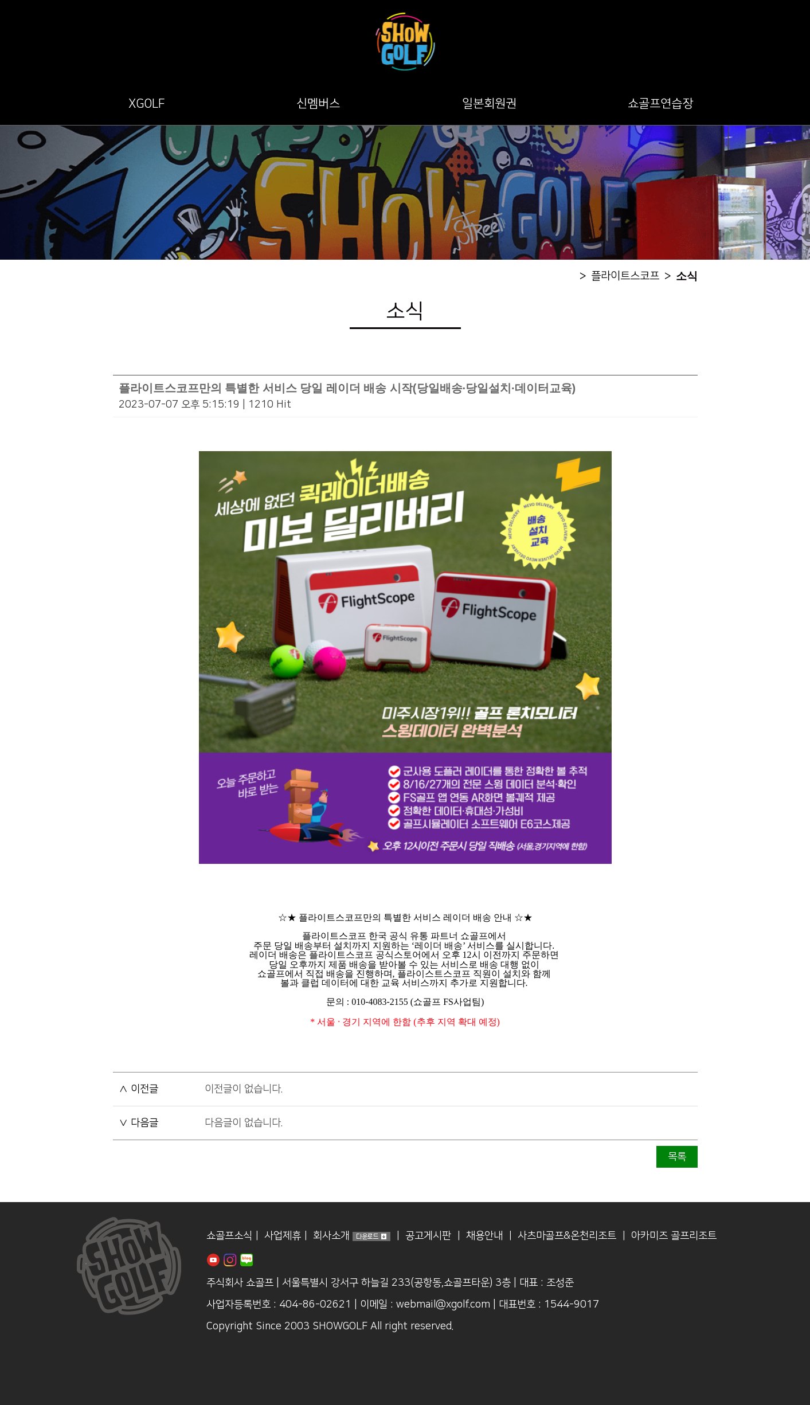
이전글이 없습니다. (244, 1089)
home (566, 276)
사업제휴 (282, 1236)
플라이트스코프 (625, 276)
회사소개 (331, 1236)
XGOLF (146, 103)
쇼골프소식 (229, 1236)
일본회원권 (489, 103)
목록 (677, 1157)
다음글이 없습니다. (244, 1123)
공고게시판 (428, 1236)
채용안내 (484, 1236)
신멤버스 (318, 103)
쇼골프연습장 (660, 103)
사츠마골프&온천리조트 (567, 1236)
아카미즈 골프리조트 (674, 1236)
